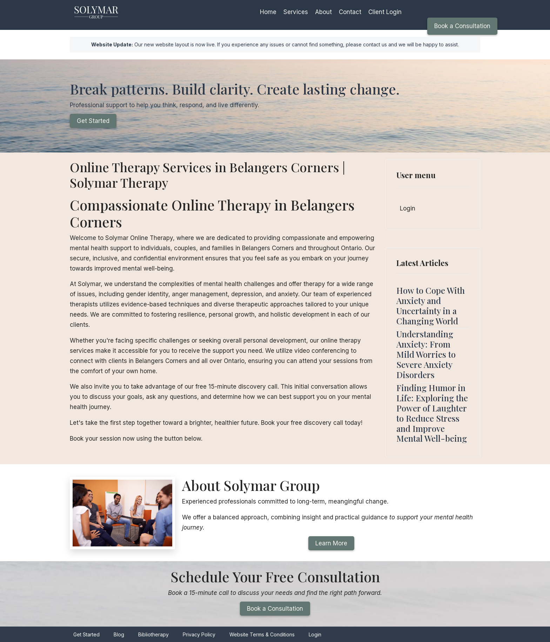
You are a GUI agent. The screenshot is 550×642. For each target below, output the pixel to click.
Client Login (385, 11)
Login (407, 208)
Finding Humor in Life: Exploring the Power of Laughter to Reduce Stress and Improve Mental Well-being (432, 413)
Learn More (331, 543)
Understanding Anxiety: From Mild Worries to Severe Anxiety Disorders (426, 354)
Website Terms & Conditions (262, 634)
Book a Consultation (462, 26)
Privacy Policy (199, 634)
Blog (119, 634)
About (323, 11)
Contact (350, 11)
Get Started (93, 120)
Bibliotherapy (153, 634)
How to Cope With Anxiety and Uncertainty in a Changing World (430, 305)
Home (268, 11)
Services (295, 11)
